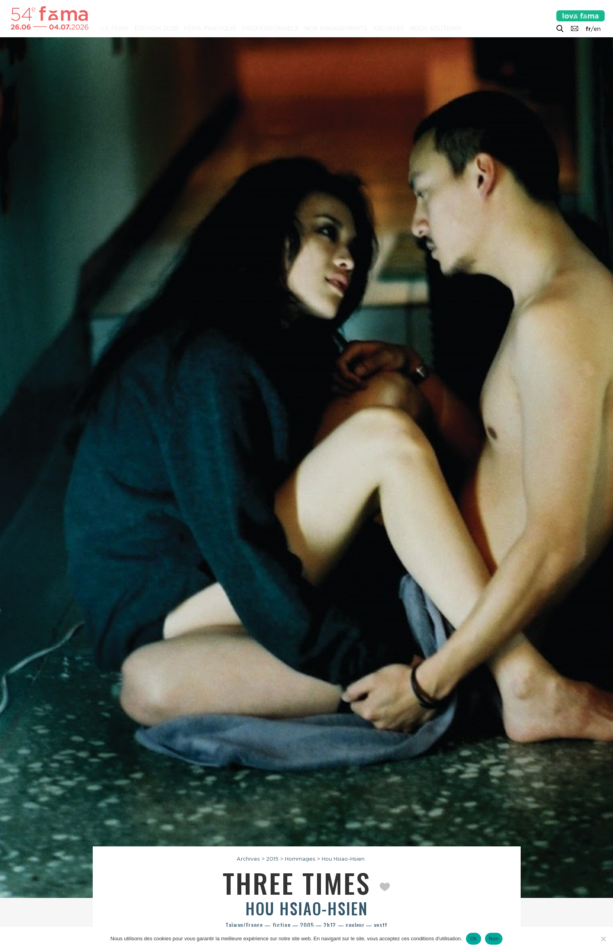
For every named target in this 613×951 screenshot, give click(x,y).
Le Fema (115, 28)
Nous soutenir (436, 28)
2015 (272, 859)
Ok (473, 938)
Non (494, 938)
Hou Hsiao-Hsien (343, 859)
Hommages (300, 859)
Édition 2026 (156, 28)
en (597, 28)
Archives (388, 28)
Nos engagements (335, 28)
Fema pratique (210, 28)
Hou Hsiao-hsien (306, 908)
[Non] (603, 939)
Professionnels (270, 28)
